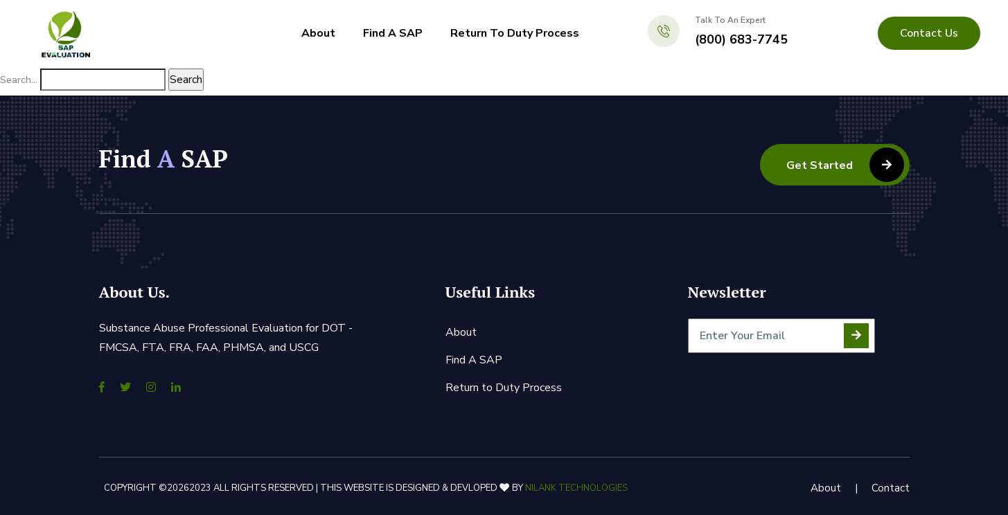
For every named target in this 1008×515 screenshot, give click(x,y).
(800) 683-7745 (741, 39)
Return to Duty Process (514, 33)
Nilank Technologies (576, 488)
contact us (929, 33)
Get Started (845, 164)
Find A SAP (393, 33)
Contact (891, 488)
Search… (18, 80)
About (318, 33)
